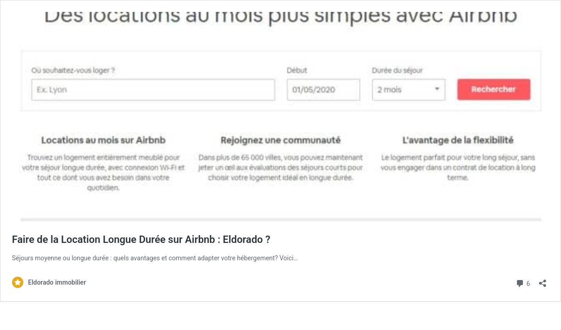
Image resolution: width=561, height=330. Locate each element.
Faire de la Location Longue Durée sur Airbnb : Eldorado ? (141, 239)
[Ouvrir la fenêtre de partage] (542, 280)
